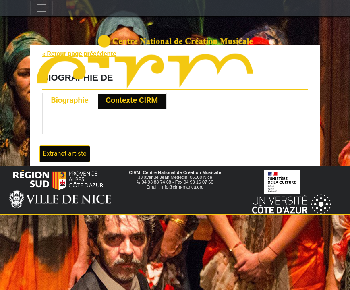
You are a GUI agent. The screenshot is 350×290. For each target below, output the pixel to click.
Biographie (70, 100)
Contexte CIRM (132, 100)
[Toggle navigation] (41, 8)
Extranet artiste (65, 153)
